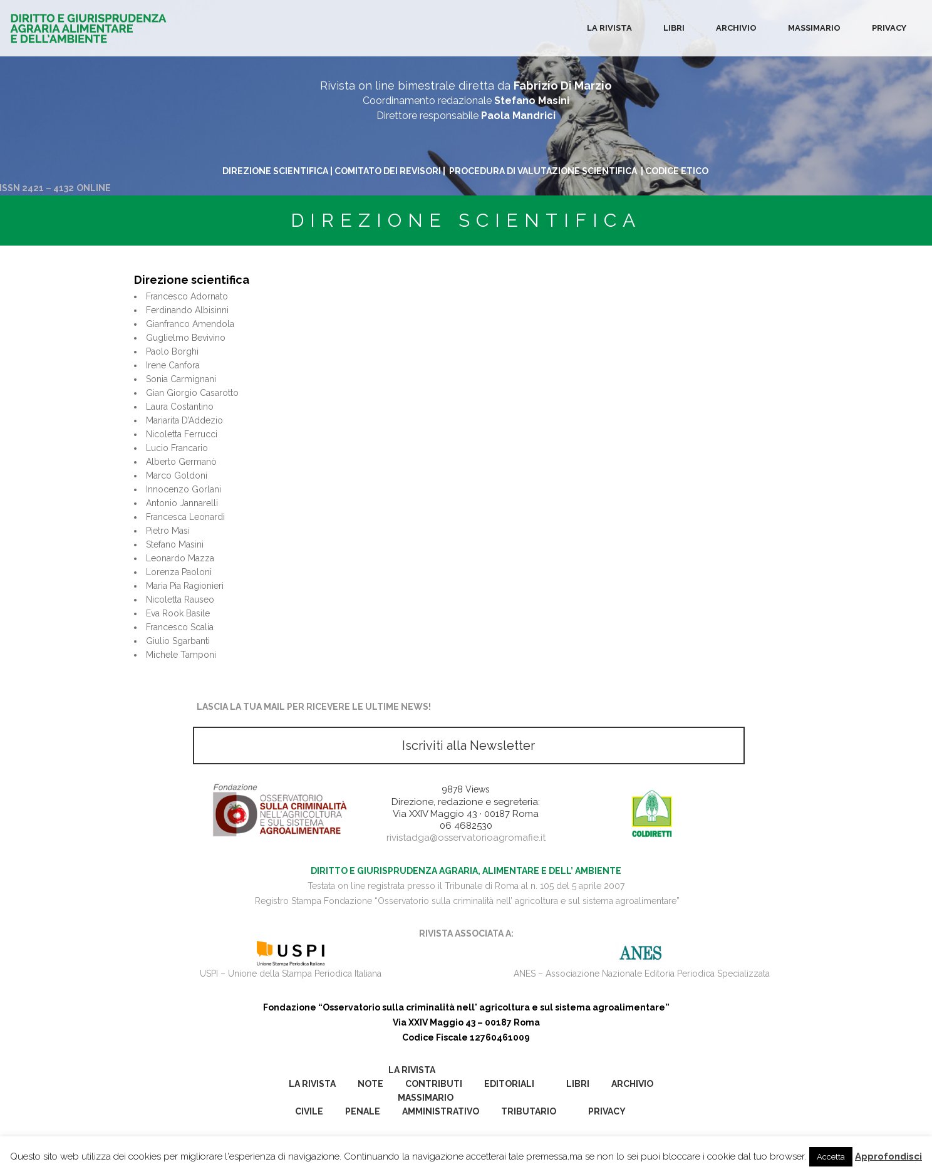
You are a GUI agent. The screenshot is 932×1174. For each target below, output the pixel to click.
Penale (362, 1111)
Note (370, 1084)
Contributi (433, 1084)
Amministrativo (440, 1111)
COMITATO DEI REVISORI (387, 171)
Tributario (528, 1111)
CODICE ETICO (677, 171)
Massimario (814, 28)
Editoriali (509, 1084)
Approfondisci (888, 1156)
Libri (674, 28)
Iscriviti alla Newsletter (468, 745)
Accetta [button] (831, 1156)
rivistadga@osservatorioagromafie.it (466, 837)
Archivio (736, 28)
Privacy (889, 28)
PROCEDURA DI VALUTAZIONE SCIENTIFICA (544, 171)
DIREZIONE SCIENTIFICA (275, 171)
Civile (309, 1111)
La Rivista (609, 28)
